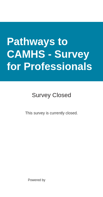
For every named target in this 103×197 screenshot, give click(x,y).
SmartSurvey (61, 179)
